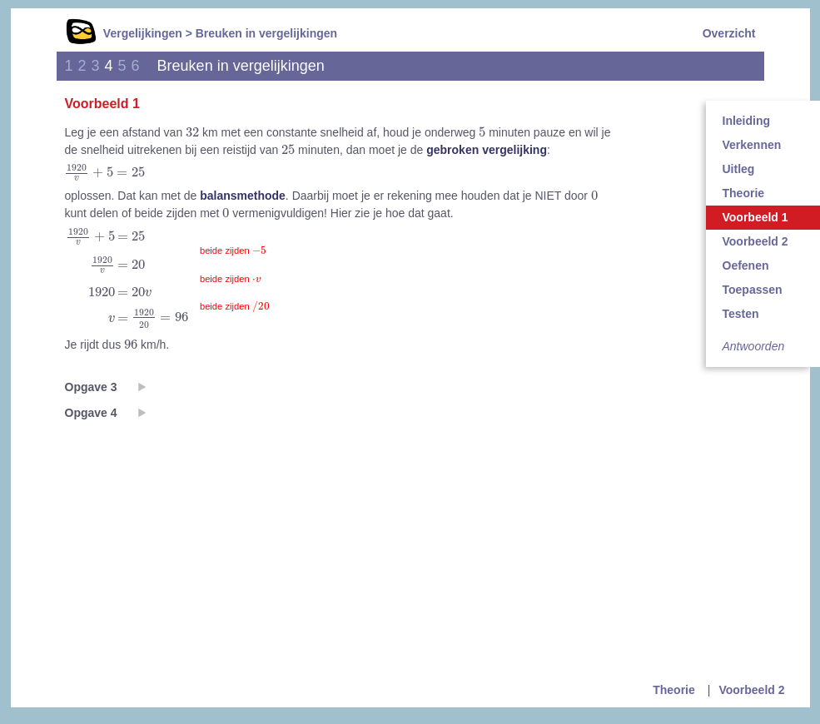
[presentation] (192, 131)
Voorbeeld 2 (751, 690)
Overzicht (729, 33)
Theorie (674, 690)
